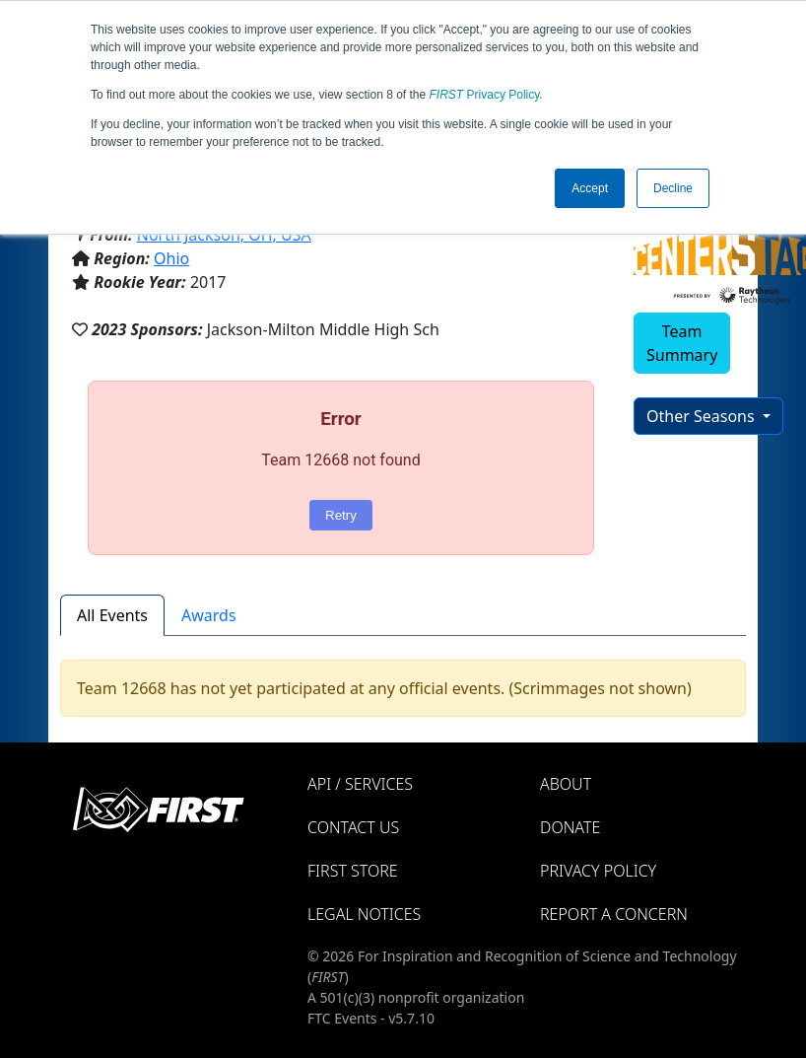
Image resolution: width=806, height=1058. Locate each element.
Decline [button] (673, 188)
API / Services (360, 784)
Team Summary (681, 343)
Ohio (171, 258)
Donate (570, 827)
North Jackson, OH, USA (224, 235)
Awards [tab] (208, 615)
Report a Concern (614, 914)
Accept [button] (589, 188)
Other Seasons (702, 416)
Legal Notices (364, 914)
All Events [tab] (112, 615)
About (565, 784)
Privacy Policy (485, 95)
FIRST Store (352, 871)
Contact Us (353, 827)
